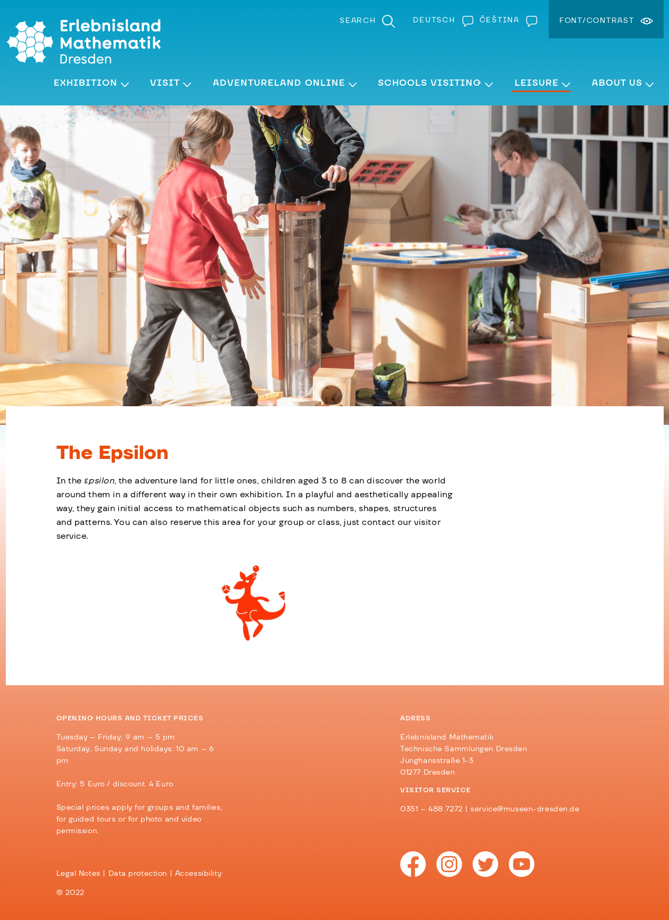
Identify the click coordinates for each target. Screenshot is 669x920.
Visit (165, 83)
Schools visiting (430, 83)
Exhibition (86, 83)
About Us (617, 83)
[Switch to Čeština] (506, 20)
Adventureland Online (279, 83)
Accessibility (198, 873)
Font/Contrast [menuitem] (596, 20)
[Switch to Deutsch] (441, 20)
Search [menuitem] (358, 20)
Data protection (138, 873)
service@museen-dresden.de (524, 809)
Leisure (537, 83)
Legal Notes (78, 873)
